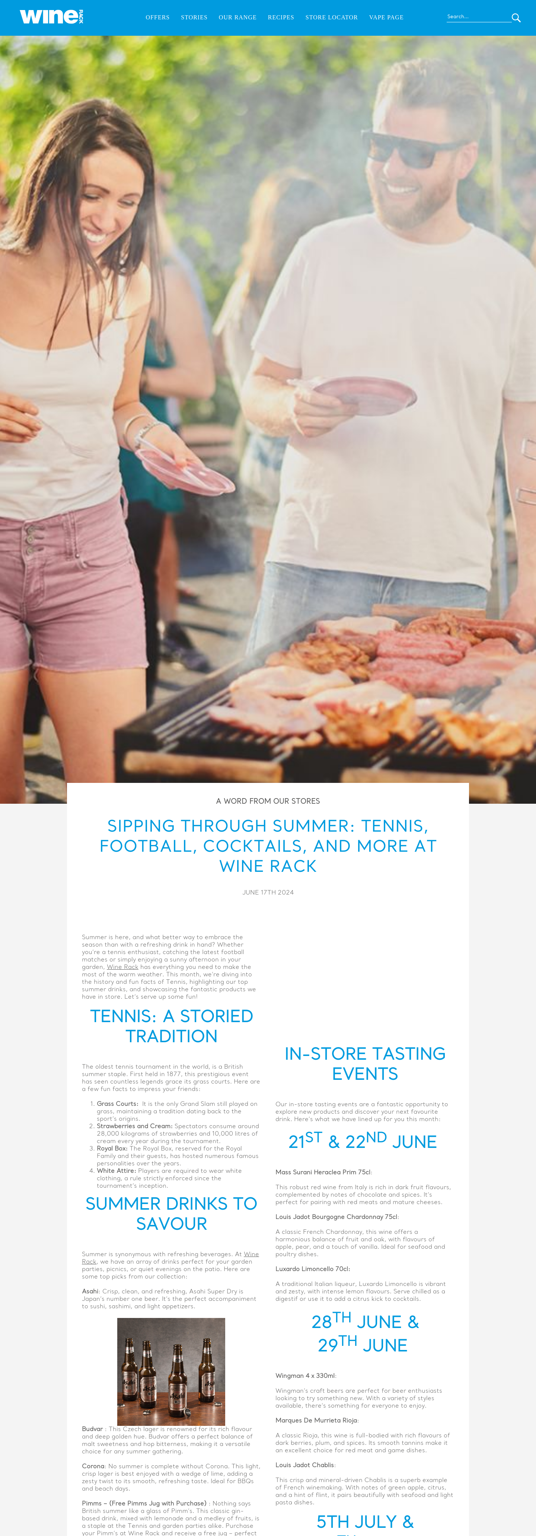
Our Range (238, 17)
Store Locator (332, 17)
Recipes (281, 17)
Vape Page (386, 17)
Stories (194, 17)
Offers (158, 17)
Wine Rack (122, 967)
